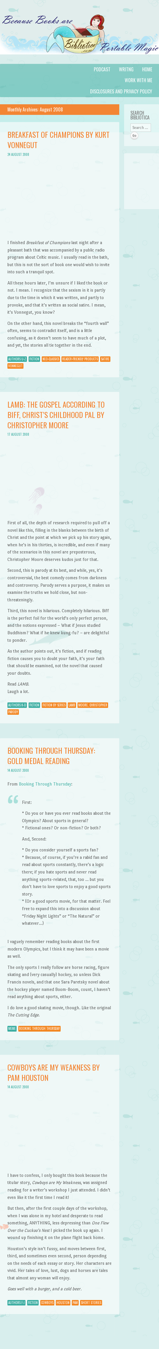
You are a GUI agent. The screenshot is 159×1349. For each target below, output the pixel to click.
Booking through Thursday (39, 1028)
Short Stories (91, 1302)
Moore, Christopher (92, 705)
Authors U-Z (17, 359)
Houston (63, 1302)
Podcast (102, 69)
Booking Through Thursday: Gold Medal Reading (51, 755)
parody (13, 712)
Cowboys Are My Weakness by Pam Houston (53, 1072)
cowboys (47, 1302)
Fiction (34, 359)
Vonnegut (15, 366)
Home (147, 69)
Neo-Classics (51, 359)
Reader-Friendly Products (80, 359)
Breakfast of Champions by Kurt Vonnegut (58, 139)
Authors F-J (16, 1302)
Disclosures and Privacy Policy (121, 91)
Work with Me (138, 80)
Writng (126, 69)
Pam (75, 1302)
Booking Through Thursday (45, 783)
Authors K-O (17, 705)
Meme (12, 1028)
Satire (105, 359)
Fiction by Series (54, 705)
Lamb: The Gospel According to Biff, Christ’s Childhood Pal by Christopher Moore (56, 415)
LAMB (72, 705)
